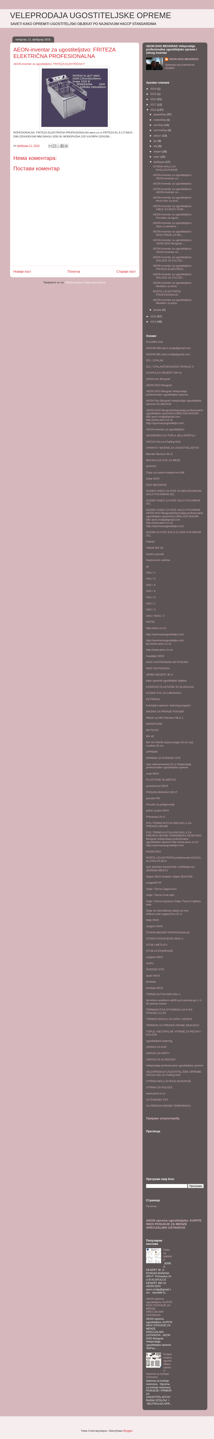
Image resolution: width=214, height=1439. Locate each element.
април (158, 151)
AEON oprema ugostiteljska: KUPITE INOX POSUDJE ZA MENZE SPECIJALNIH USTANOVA (173, 1224)
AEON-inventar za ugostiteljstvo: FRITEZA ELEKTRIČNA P (49, 63)
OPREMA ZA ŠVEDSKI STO (163, 758)
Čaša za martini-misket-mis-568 (165, 472)
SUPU (150, 963)
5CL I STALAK (154, 360)
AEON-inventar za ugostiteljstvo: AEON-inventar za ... (172, 176)
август (158, 135)
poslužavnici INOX (157, 785)
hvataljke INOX (155, 656)
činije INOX (153, 478)
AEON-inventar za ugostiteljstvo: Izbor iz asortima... (172, 224)
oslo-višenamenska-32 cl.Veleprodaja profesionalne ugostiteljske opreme (168, 766)
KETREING (153, 699)
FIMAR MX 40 (154, 547)
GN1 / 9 (150, 597)
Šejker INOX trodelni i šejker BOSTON (169, 876)
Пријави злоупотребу (163, 1118)
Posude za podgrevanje (160, 804)
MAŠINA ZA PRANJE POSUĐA (165, 711)
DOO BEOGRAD (156, 484)
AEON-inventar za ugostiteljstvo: (172, 183)
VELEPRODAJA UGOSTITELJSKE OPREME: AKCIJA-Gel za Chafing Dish (174, 1073)
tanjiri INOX (153, 975)
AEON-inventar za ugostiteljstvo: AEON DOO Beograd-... (172, 242)
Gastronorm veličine (158, 560)
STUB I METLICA (156, 944)
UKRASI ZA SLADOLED (161, 1059)
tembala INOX (154, 987)
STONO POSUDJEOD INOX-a (164, 938)
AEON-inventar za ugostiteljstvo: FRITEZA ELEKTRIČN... (172, 267)
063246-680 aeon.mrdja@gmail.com (168, 354)
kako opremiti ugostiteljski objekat (166, 680)
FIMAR (150, 541)
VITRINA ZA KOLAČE (159, 1087)
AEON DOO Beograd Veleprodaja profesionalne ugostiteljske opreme (167, 393)
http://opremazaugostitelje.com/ (165, 634)
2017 (153, 104)
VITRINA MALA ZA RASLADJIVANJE (165, 168)
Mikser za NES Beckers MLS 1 (164, 717)
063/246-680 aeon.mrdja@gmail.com (168, 348)
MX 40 (150, 736)
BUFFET (151, 466)
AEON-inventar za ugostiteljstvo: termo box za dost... (172, 199)
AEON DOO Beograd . (159, 385)
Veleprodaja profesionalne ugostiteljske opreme (174, 1065)
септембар (161, 130)
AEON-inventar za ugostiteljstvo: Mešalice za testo (172, 284)
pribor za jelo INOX (157, 810)
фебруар (160, 161)
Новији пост (22, 271)
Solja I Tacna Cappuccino (161, 888)
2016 (153, 109)
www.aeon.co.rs (155, 1093)
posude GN (153, 798)
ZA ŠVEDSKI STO (157, 1099)
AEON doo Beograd (158, 378)
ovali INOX (152, 773)
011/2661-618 (154, 341)
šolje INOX (152, 920)
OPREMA (152, 751)
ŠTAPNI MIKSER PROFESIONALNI (168, 932)
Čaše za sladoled (167, 1254)
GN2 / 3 (150, 609)
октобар (159, 125)
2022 (153, 99)
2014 (153, 321)
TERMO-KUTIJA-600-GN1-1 (163, 994)
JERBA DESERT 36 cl (159, 674)
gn (147, 566)
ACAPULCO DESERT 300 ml (164, 372)
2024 (153, 88)
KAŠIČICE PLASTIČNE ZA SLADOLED (170, 686)
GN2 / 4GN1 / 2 (155, 615)
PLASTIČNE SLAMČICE (161, 779)
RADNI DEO (153, 851)
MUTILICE (152, 730)
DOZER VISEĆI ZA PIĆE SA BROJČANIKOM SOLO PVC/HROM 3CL (173, 492)
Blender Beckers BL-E (159, 454)
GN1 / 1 (150, 572)
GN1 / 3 (150, 578)
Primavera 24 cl (155, 816)
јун (156, 140)
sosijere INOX (154, 926)
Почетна (74, 271)
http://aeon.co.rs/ (156, 628)
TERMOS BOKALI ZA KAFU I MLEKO (169, 1019)
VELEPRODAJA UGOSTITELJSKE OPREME (90, 15)
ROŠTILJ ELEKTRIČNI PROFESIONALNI (167, 293)
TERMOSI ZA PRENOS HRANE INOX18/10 (172, 1025)
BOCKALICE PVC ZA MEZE (163, 460)
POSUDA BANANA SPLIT (161, 792)
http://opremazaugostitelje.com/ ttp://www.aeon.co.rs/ (165, 642)
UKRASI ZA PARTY (158, 1053)
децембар (160, 114)
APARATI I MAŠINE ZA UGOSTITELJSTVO (172, 447)
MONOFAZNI (154, 723)
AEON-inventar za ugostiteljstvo (165, 429)
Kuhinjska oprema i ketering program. (168, 705)
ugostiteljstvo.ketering (159, 1040)
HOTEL (150, 621)
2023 (153, 93)
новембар (160, 119)
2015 (153, 316)
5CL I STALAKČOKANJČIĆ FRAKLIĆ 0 (170, 366)
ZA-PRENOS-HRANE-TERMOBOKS (168, 1105)
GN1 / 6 (150, 591)
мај (156, 146)
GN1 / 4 (150, 584)
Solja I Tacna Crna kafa (160, 895)
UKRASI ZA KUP (156, 1046)
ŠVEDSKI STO (155, 969)
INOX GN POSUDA (158, 668)
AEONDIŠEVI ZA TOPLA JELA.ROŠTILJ (170, 435)
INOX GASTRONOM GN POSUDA (167, 662)
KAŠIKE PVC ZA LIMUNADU (163, 692)
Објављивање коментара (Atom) (85, 282)
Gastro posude (155, 554)
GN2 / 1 (150, 603)
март (157, 156)
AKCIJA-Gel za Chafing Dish (163, 441)
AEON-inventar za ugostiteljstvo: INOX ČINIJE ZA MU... (172, 233)
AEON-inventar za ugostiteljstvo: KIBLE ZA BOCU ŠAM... (172, 208)
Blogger (127, 1430)
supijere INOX (154, 957)
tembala (151, 981)
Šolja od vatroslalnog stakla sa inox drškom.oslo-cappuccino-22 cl (167, 912)
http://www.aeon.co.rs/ (159, 649)
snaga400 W (153, 882)
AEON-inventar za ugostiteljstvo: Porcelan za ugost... (172, 216)
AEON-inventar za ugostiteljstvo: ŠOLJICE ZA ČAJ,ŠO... (172, 259)
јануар (158, 309)
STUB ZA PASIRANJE (159, 950)
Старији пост (126, 271)
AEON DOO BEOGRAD (184, 59)
